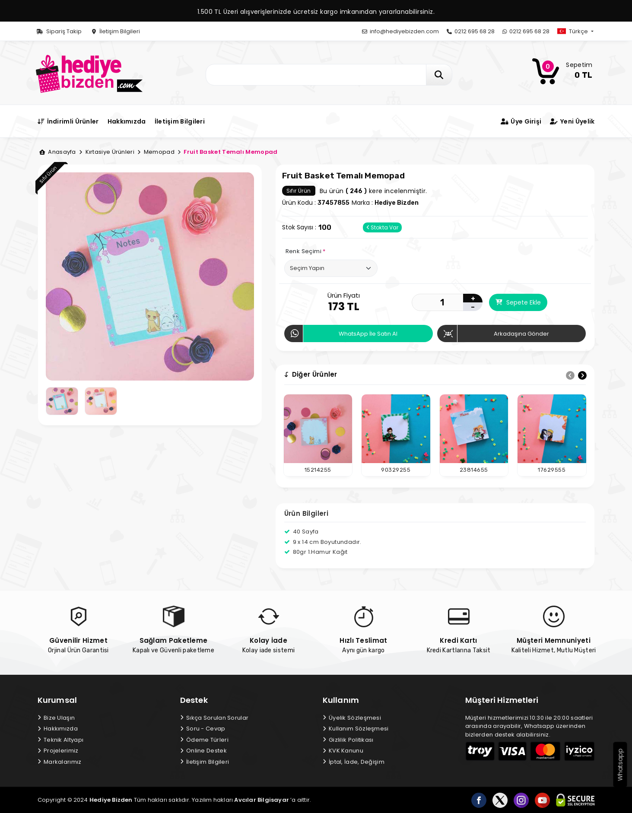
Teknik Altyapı (61, 740)
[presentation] (570, 375)
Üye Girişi (521, 121)
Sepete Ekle (518, 302)
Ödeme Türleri (204, 740)
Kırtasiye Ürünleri (106, 152)
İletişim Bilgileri (116, 31)
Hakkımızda (127, 121)
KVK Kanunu (343, 750)
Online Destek (203, 750)
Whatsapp (620, 765)
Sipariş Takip (59, 31)
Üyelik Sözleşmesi (352, 718)
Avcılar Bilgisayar (261, 800)
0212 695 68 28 (471, 31)
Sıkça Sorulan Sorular (214, 718)
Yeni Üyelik (572, 121)
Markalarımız (60, 762)
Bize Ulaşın (56, 718)
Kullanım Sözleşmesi (356, 728)
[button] (582, 31)
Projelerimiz (58, 750)
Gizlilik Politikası (348, 740)
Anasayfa (57, 152)
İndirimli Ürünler (68, 121)
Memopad (156, 152)
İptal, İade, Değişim (353, 762)
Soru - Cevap (202, 728)
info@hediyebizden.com (400, 31)
